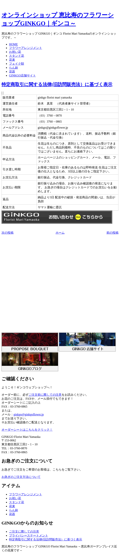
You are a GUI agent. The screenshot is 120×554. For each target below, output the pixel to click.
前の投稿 (112, 232)
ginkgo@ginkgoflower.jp (29, 414)
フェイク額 (16, 63)
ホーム (60, 232)
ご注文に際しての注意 (24, 531)
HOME (13, 44)
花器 (12, 71)
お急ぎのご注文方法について (21, 476)
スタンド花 (16, 55)
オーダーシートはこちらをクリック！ (27, 429)
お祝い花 (15, 51)
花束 (12, 59)
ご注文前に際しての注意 (45, 394)
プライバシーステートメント (28, 535)
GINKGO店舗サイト (22, 75)
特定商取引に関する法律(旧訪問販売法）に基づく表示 (57, 84)
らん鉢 (13, 67)
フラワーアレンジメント (25, 47)
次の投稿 (8, 232)
